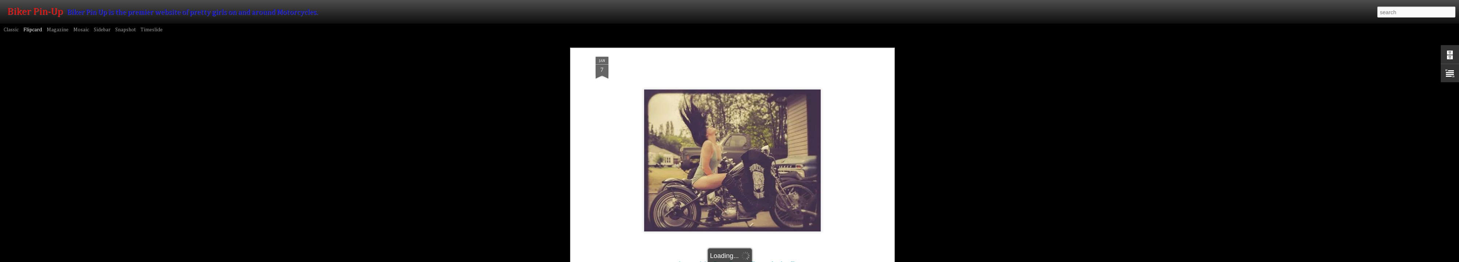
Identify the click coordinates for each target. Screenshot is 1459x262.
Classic (11, 29)
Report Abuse (828, 258)
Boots (720, 144)
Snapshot (125, 29)
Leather (779, 144)
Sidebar (102, 29)
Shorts (797, 144)
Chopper (759, 144)
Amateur (687, 144)
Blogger (807, 258)
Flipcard (32, 29)
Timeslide (151, 29)
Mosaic (81, 29)
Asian (705, 144)
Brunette (738, 144)
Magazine (58, 29)
